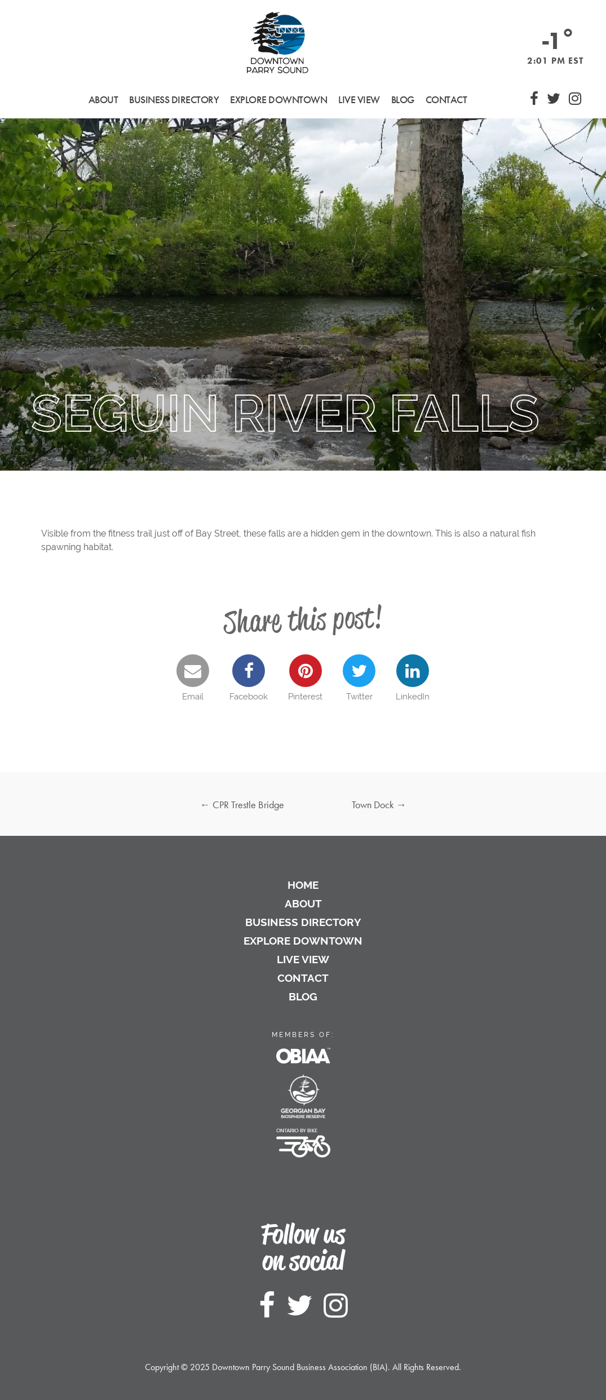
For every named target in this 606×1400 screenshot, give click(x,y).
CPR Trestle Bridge (242, 804)
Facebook (248, 678)
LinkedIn (413, 678)
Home (303, 885)
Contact (446, 99)
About (303, 903)
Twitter (359, 678)
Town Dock (379, 804)
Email (192, 678)
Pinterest (305, 678)
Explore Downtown (303, 940)
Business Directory (303, 922)
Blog (402, 99)
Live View (359, 99)
